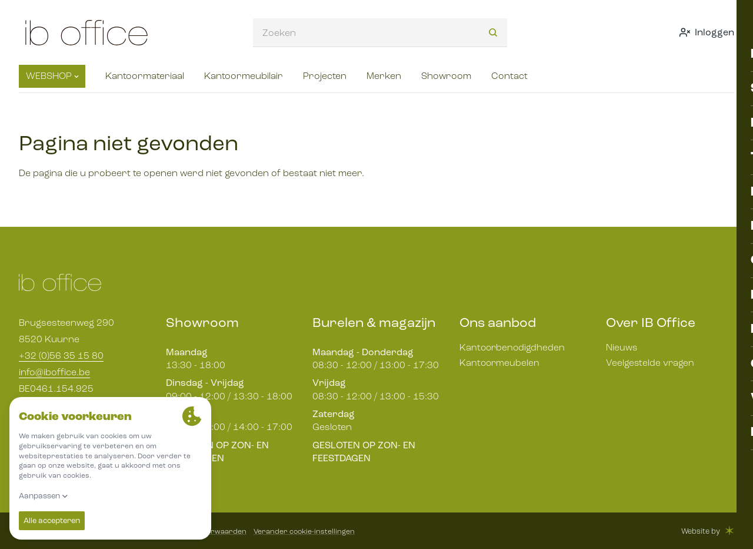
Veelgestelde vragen (650, 362)
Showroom (446, 75)
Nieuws (622, 347)
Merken (383, 75)
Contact (509, 75)
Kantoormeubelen (500, 362)
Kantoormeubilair (243, 75)
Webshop (52, 75)
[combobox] (363, 32)
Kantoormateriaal (144, 75)
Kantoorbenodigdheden (513, 347)
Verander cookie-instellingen (306, 531)
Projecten (324, 75)
